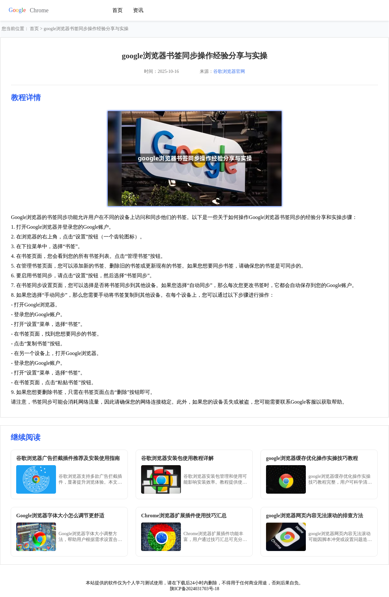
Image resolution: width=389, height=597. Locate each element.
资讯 (138, 10)
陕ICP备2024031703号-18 (194, 588)
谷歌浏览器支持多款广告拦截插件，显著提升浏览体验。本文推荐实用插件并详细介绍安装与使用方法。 (90, 479)
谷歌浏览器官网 (229, 71)
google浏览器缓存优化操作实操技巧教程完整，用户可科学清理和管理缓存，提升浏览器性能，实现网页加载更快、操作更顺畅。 (340, 479)
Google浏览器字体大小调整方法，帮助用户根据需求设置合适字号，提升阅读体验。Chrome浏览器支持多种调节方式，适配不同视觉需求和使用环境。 (90, 537)
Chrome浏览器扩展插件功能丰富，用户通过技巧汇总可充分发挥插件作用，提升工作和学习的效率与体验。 (215, 537)
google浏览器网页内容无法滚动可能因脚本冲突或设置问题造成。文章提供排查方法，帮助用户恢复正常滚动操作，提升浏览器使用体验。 (340, 537)
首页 (117, 10)
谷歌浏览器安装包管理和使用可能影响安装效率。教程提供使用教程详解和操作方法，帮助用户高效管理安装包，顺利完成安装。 (215, 479)
